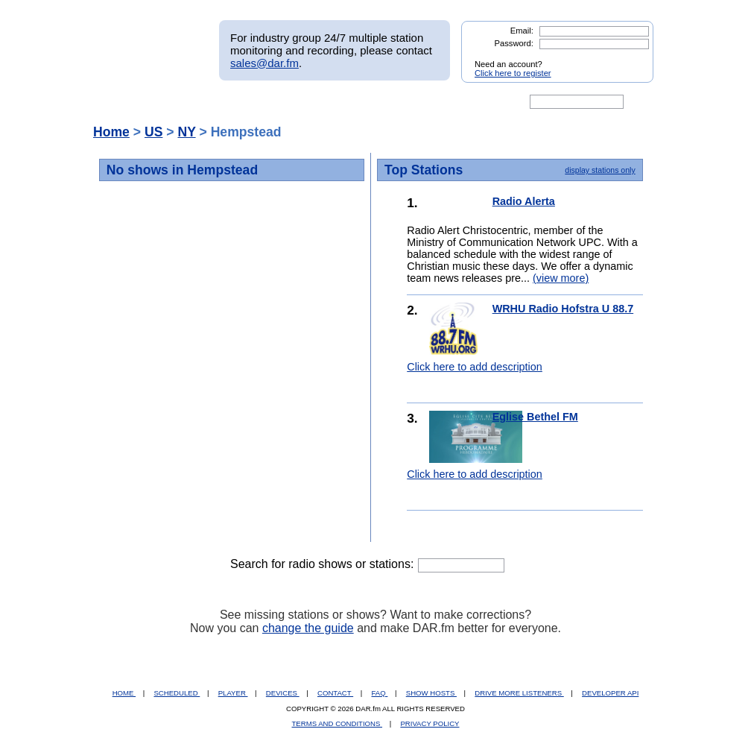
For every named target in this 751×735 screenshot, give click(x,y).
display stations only (600, 169)
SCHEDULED (176, 693)
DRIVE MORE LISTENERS (519, 693)
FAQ (380, 693)
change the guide (308, 628)
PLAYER (233, 693)
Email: (521, 30)
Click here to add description (474, 367)
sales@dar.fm (264, 63)
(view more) (561, 278)
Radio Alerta (523, 201)
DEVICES (283, 693)
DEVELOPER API (610, 693)
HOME (124, 693)
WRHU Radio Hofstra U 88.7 (563, 309)
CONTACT (335, 693)
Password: (514, 43)
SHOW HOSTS (431, 693)
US (153, 131)
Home (111, 131)
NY (186, 131)
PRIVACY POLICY (429, 723)
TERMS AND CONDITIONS (337, 723)
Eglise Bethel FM (535, 417)
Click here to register (513, 73)
